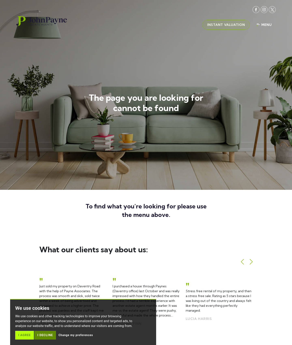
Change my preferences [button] (75, 335)
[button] (242, 261)
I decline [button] (45, 335)
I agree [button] (24, 335)
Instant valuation (226, 25)
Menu (264, 25)
